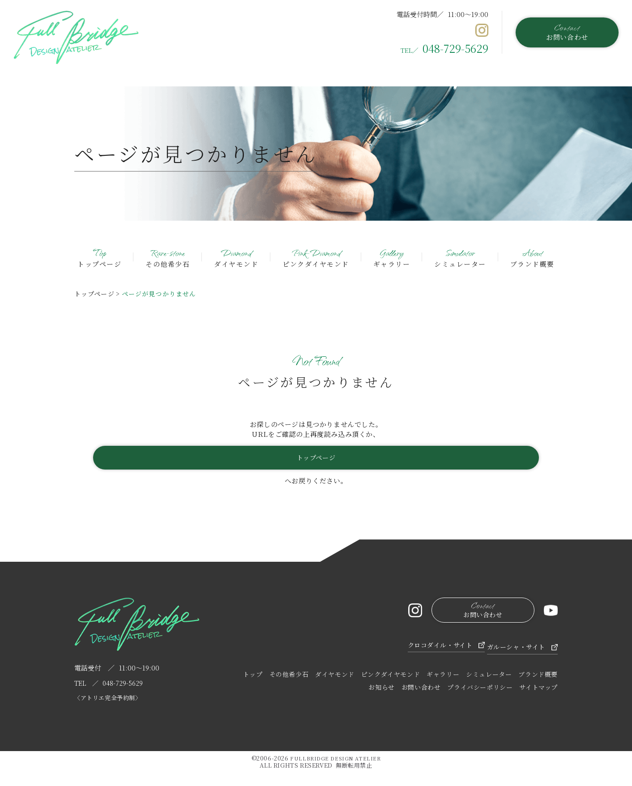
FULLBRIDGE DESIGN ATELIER (335, 763)
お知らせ (381, 690)
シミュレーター (460, 256)
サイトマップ (538, 690)
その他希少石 (167, 256)
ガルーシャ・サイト (513, 648)
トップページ (99, 256)
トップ (253, 677)
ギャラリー (391, 256)
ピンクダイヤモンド (315, 256)
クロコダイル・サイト (416, 648)
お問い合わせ (567, 31)
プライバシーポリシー (479, 690)
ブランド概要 (532, 256)
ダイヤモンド (236, 256)
